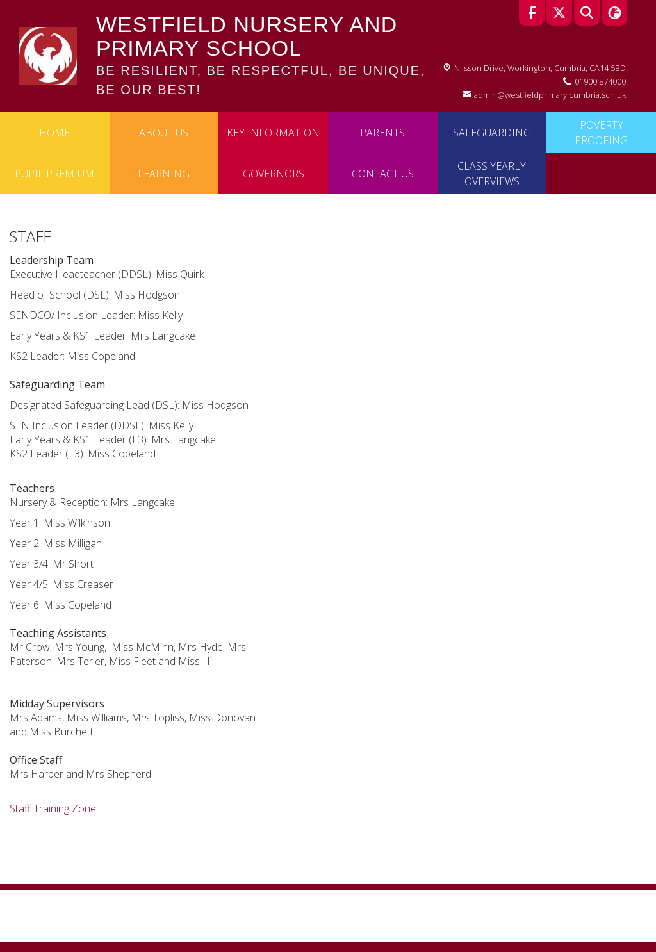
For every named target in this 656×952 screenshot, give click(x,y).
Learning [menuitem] (164, 174)
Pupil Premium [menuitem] (54, 174)
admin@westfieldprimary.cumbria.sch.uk (550, 95)
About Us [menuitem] (163, 133)
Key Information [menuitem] (273, 133)
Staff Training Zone (53, 808)
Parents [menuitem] (382, 133)
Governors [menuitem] (273, 174)
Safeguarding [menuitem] (492, 133)
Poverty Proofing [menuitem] (601, 132)
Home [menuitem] (54, 133)
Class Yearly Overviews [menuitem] (491, 173)
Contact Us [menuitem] (383, 174)
